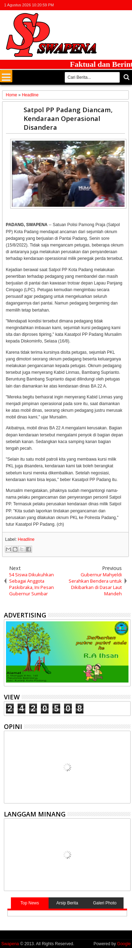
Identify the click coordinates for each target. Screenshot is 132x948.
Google (124, 943)
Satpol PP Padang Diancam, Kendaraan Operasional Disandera (68, 118)
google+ (107, 5)
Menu (6, 76)
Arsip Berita (67, 903)
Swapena (10, 943)
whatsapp (126, 5)
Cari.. (126, 77)
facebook (98, 5)
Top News (29, 903)
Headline (26, 539)
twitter (89, 5)
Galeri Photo (105, 903)
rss (116, 5)
